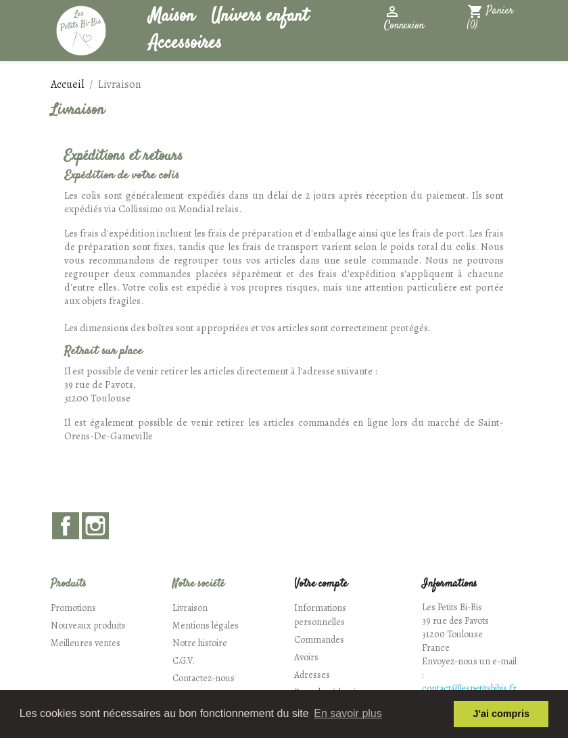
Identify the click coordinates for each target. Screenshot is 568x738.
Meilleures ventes (85, 643)
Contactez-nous (203, 678)
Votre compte (321, 584)
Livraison (190, 607)
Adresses (312, 674)
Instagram (95, 525)
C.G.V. (183, 660)
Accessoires (185, 43)
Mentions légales (205, 625)
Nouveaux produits (88, 625)
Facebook (65, 525)
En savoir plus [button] (348, 713)
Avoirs (306, 657)
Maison (172, 16)
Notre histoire (199, 643)
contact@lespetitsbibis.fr (469, 688)
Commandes (319, 639)
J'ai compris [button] (501, 713)
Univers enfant (259, 16)
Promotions (73, 607)
